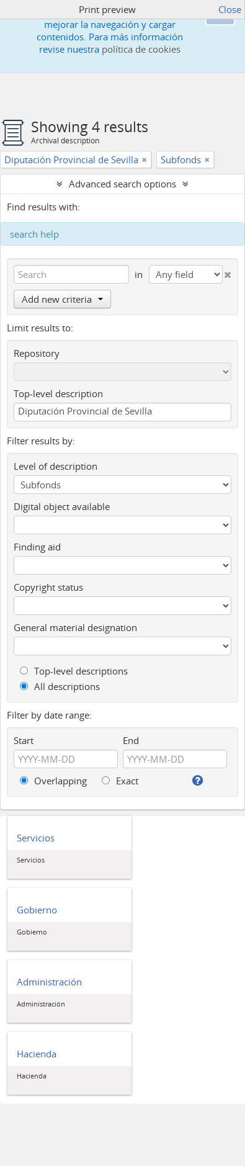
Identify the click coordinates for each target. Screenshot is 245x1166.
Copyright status (48, 587)
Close (229, 9)
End (131, 740)
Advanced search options (122, 183)
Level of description (55, 466)
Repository (37, 353)
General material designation (75, 627)
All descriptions (60, 686)
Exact (120, 780)
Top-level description (58, 393)
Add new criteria (62, 299)
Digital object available (62, 506)
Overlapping (53, 780)
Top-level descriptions (74, 671)
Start (23, 740)
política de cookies (141, 49)
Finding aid (37, 546)
